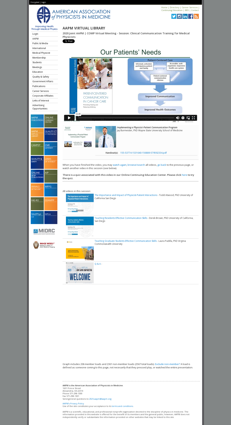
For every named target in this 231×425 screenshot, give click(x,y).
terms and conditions (122, 406)
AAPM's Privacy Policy (73, 403)
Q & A (98, 263)
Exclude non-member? (167, 364)
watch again (119, 164)
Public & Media (40, 43)
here (184, 175)
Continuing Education (172, 10)
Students (37, 62)
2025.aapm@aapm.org (100, 398)
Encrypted (35, 2)
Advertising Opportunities (39, 107)
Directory (174, 7)
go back (161, 164)
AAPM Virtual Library (84, 28)
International (39, 48)
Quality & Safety (40, 76)
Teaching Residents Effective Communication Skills (121, 218)
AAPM (35, 38)
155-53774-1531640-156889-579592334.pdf (143, 152)
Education (37, 71)
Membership (39, 57)
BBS (187, 10)
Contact (195, 10)
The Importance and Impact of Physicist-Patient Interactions (126, 195)
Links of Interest (40, 100)
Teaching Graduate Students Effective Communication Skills (126, 241)
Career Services (190, 7)
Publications (38, 86)
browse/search (136, 164)
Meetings (37, 67)
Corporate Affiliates (42, 95)
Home (164, 7)
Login (43, 2)
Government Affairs (42, 81)
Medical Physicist (41, 52)
